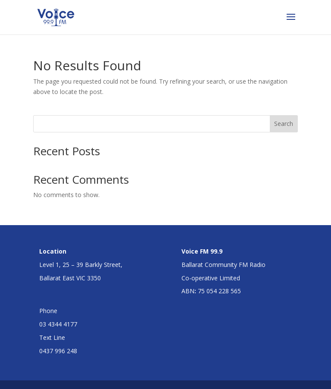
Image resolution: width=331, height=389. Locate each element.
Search (283, 123)
